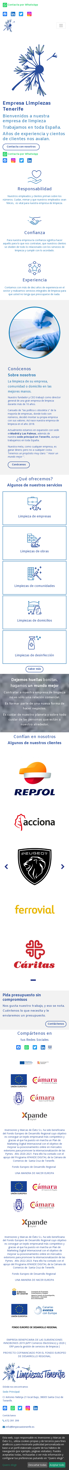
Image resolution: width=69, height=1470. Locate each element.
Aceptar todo (57, 1465)
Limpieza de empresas (34, 516)
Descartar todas (37, 1465)
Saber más (34, 669)
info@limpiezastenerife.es (20, 1426)
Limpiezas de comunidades (34, 586)
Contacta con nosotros (21, 147)
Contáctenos (56, 1024)
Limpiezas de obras (34, 551)
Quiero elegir (9, 1465)
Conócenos (19, 464)
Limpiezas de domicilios (34, 621)
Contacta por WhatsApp (23, 154)
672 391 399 (12, 1420)
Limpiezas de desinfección (34, 655)
